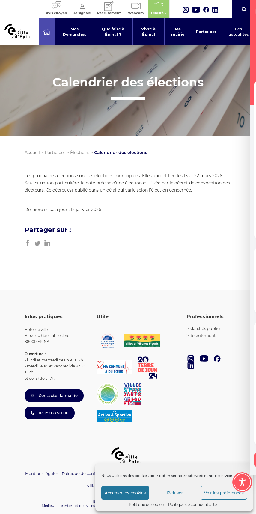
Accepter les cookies (125, 492)
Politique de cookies (147, 504)
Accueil (32, 152)
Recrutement (202, 335)
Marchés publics (205, 328)
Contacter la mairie (54, 395)
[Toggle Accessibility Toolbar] (242, 482)
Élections (79, 152)
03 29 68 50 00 (50, 412)
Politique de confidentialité (192, 504)
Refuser (175, 492)
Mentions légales (41, 473)
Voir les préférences (224, 492)
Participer (55, 152)
